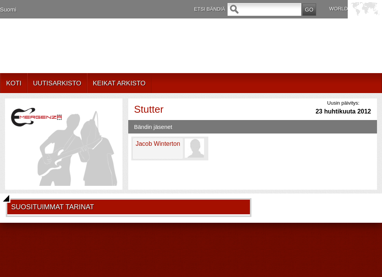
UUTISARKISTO (57, 83)
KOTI (14, 83)
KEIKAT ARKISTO (119, 83)
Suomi (8, 9)
